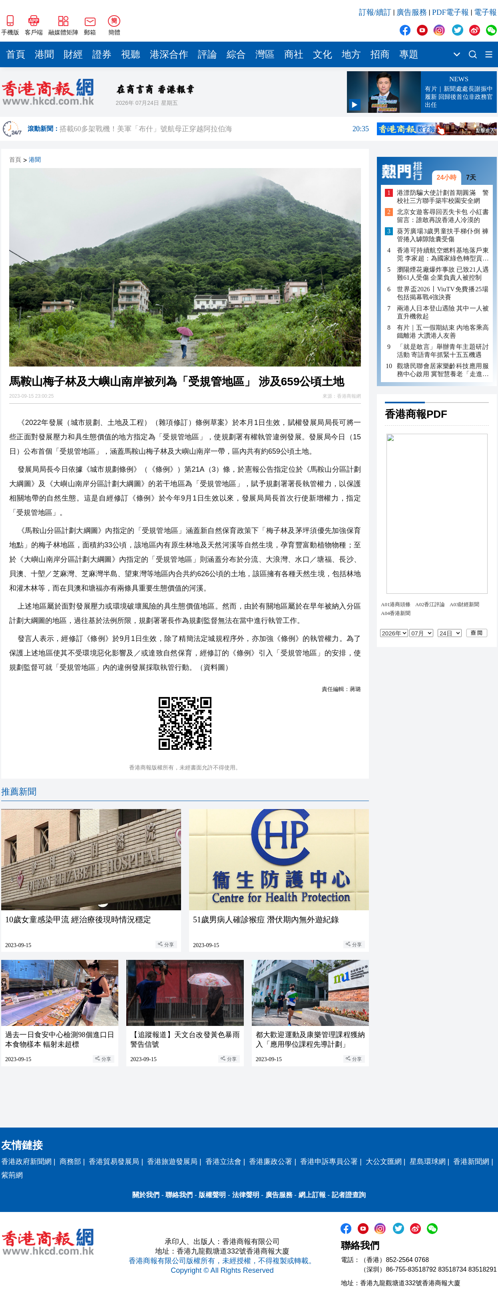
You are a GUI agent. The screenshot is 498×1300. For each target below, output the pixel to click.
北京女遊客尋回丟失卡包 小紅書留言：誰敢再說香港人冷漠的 (443, 215)
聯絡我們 (179, 1195)
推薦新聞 (18, 792)
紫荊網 (12, 1175)
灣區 (265, 54)
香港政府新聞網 (26, 1162)
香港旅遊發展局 (172, 1162)
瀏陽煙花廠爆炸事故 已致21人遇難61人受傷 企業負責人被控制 (443, 273)
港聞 (44, 54)
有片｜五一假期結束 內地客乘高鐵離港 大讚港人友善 (443, 331)
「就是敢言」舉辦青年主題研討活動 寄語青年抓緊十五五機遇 (443, 350)
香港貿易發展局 (114, 1162)
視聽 (130, 54)
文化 (322, 54)
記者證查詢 (349, 1195)
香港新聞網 (471, 1162)
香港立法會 (223, 1162)
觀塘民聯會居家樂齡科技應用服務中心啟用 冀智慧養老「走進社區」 (443, 370)
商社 (293, 54)
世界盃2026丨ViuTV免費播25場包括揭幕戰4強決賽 (443, 293)
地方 (351, 54)
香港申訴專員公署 (329, 1162)
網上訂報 (312, 1195)
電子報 (485, 12)
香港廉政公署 (270, 1162)
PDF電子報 (450, 12)
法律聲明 (245, 1195)
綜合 (236, 54)
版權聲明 (212, 1195)
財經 (73, 54)
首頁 (15, 54)
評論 (207, 54)
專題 (408, 54)
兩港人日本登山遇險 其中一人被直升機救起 (443, 312)
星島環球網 (428, 1162)
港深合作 (169, 54)
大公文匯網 (384, 1162)
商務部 (70, 1162)
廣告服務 (411, 12)
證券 (102, 54)
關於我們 (145, 1195)
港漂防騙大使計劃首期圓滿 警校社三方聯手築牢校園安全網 (443, 196)
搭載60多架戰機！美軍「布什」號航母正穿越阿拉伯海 (214, 129)
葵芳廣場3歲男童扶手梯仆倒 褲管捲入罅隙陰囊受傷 (443, 235)
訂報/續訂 (375, 12)
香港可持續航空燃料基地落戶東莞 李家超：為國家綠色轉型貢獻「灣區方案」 (443, 254)
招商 (380, 54)
